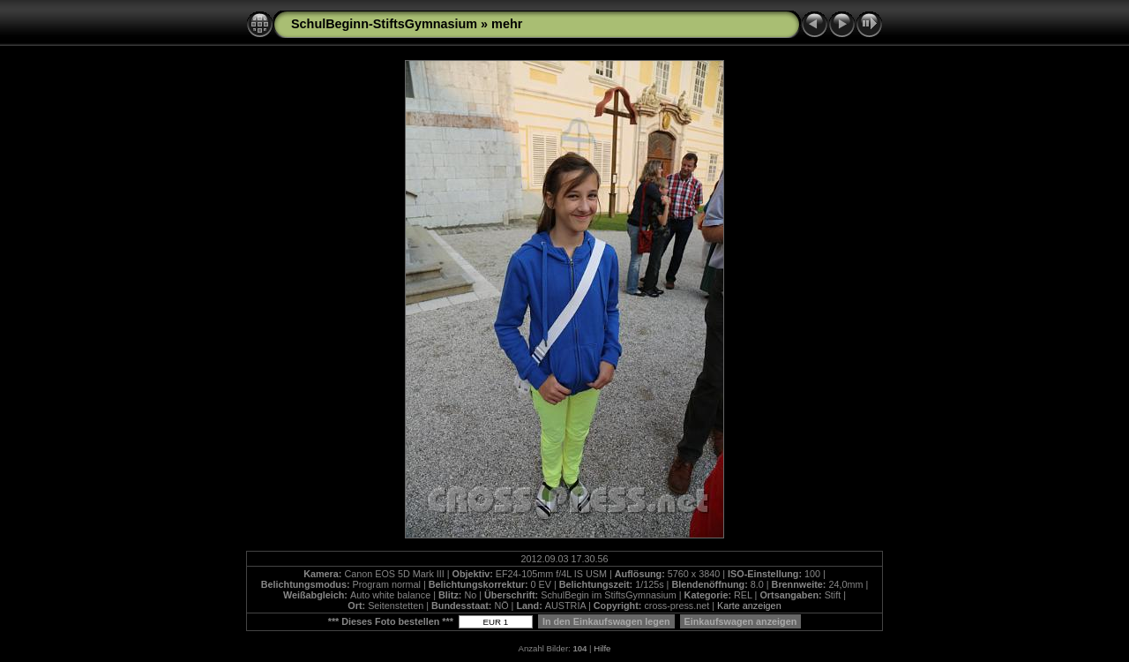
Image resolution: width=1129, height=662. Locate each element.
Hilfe (602, 648)
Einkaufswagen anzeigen (741, 621)
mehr (506, 24)
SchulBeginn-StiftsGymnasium (384, 24)
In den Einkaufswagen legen (606, 621)
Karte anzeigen (749, 605)
